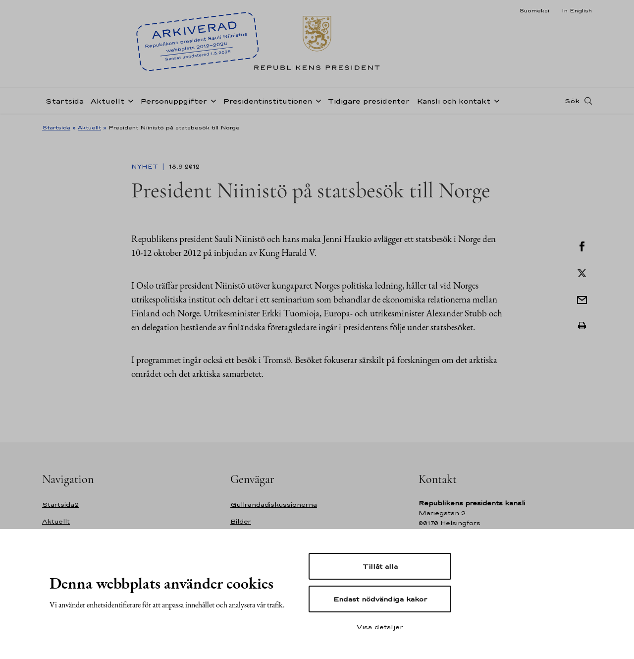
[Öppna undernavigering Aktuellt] (128, 100)
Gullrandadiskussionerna (273, 504)
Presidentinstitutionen (267, 101)
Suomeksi (534, 10)
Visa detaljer (380, 626)
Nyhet (145, 167)
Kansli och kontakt (453, 101)
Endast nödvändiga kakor (380, 599)
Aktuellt (107, 101)
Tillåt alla (380, 566)
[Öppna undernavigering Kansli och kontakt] (494, 100)
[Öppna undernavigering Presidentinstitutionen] (316, 100)
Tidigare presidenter (369, 101)
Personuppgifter (173, 101)
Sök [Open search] (572, 100)
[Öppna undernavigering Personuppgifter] (211, 100)
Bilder (240, 521)
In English (577, 10)
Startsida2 (60, 504)
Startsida (65, 101)
